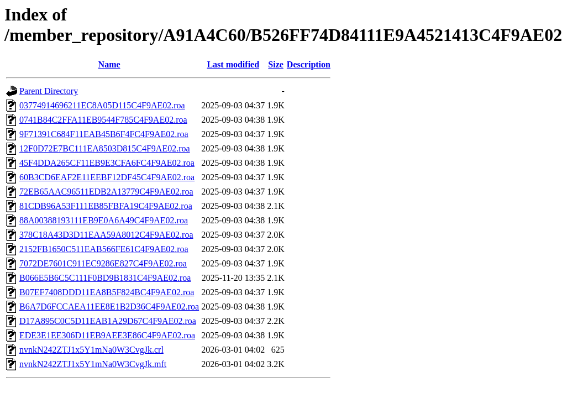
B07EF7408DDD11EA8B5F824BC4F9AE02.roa (106, 292)
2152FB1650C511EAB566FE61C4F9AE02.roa (103, 249)
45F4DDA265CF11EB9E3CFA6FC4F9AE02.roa (107, 162)
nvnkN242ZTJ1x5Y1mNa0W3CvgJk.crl (91, 349)
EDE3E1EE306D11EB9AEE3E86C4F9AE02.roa (107, 335)
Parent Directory (48, 91)
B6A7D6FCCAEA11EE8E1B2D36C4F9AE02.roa (109, 306)
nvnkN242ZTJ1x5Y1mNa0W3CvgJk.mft (92, 364)
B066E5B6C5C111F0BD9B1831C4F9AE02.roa (105, 277)
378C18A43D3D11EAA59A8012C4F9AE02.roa (106, 234)
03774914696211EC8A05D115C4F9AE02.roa (102, 105)
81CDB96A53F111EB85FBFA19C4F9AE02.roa (105, 206)
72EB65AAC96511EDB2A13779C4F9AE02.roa (106, 191)
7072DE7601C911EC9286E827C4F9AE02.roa (103, 263)
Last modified (233, 64)
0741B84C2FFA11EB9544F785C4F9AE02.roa (103, 119)
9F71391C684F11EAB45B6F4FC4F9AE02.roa (103, 134)
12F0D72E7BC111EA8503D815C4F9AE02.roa (104, 148)
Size (275, 64)
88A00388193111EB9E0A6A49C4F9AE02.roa (103, 220)
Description (308, 64)
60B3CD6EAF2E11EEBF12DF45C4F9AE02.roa (107, 177)
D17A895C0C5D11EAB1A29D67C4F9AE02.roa (107, 321)
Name (109, 64)
